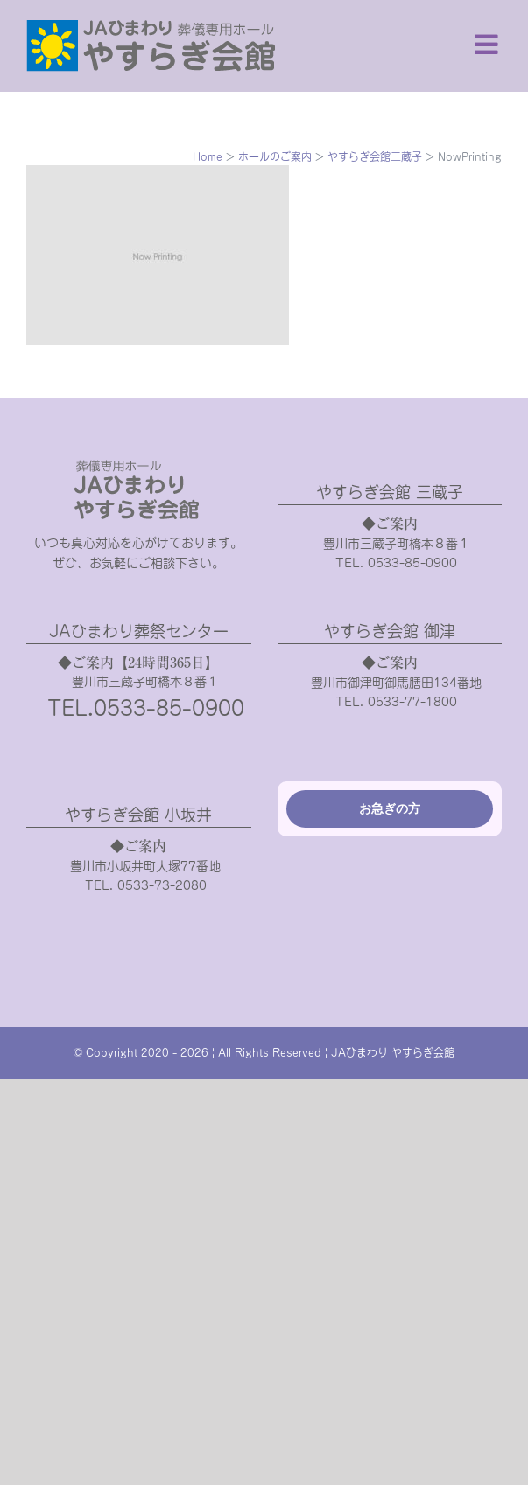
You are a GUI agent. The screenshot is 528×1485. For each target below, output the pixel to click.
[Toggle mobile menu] (488, 44)
